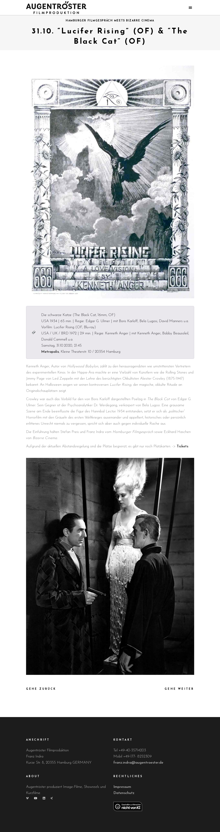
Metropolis (50, 352)
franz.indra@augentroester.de (138, 762)
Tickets (182, 446)
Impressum (122, 787)
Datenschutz (123, 793)
